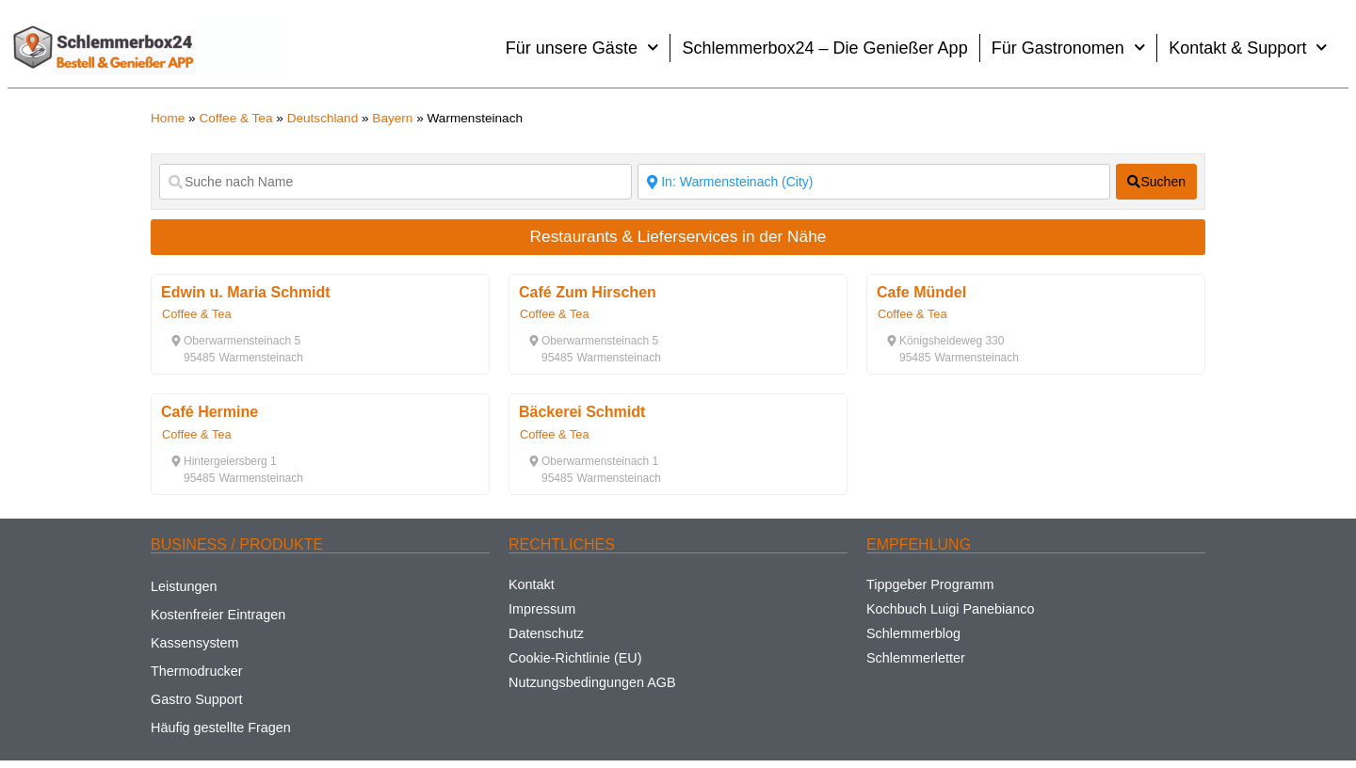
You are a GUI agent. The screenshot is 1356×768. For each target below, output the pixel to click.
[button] (235, 340)
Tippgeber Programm (929, 584)
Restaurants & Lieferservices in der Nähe (678, 236)
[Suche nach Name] (395, 182)
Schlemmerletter (915, 657)
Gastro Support (197, 699)
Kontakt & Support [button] (1248, 47)
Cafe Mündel (921, 292)
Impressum (541, 608)
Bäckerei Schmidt (582, 412)
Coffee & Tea (235, 118)
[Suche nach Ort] (874, 182)
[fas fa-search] (1156, 182)
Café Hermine (209, 412)
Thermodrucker (197, 671)
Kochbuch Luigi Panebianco (950, 608)
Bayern (392, 118)
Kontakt (531, 584)
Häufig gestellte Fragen (221, 727)
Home (168, 118)
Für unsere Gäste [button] (582, 47)
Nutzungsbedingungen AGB (592, 682)
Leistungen (184, 586)
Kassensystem (195, 642)
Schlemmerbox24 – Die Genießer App (824, 48)
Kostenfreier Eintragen (218, 614)
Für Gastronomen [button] (1069, 47)
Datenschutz (546, 633)
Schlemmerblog (913, 633)
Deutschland (323, 118)
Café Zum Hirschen (587, 292)
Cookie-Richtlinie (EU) (575, 657)
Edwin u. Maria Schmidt (246, 292)
